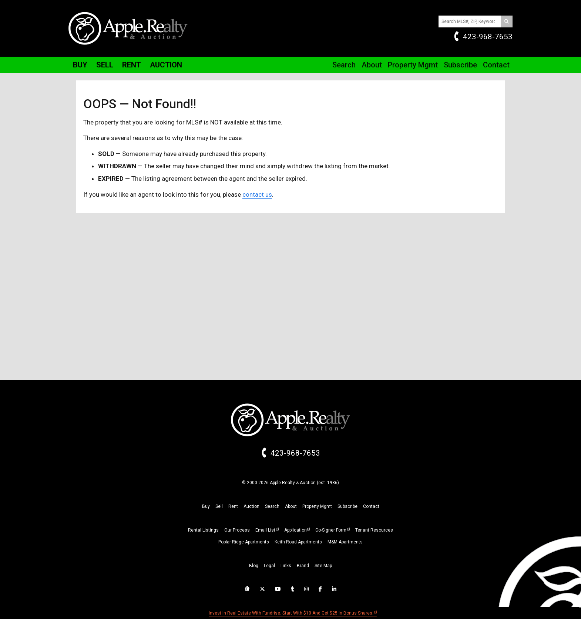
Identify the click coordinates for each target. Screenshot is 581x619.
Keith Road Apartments (298, 542)
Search (344, 64)
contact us (257, 194)
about (291, 506)
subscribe (347, 506)
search (272, 506)
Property (413, 64)
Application (295, 530)
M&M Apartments (345, 542)
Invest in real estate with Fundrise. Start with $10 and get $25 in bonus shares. (291, 613)
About (372, 64)
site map (323, 565)
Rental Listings (203, 530)
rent (233, 506)
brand (303, 565)
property (317, 506)
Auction (166, 64)
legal (269, 565)
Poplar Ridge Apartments (243, 542)
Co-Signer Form (330, 530)
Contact (496, 64)
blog (253, 565)
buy (206, 506)
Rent (131, 64)
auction (251, 506)
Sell (104, 64)
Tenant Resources (374, 530)
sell (219, 506)
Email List (265, 530)
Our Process (237, 530)
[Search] (507, 21)
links (286, 565)
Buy (80, 64)
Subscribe (460, 64)
